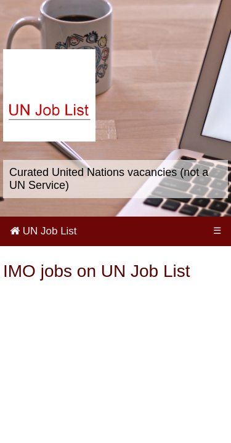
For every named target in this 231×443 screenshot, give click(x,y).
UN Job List (43, 231)
